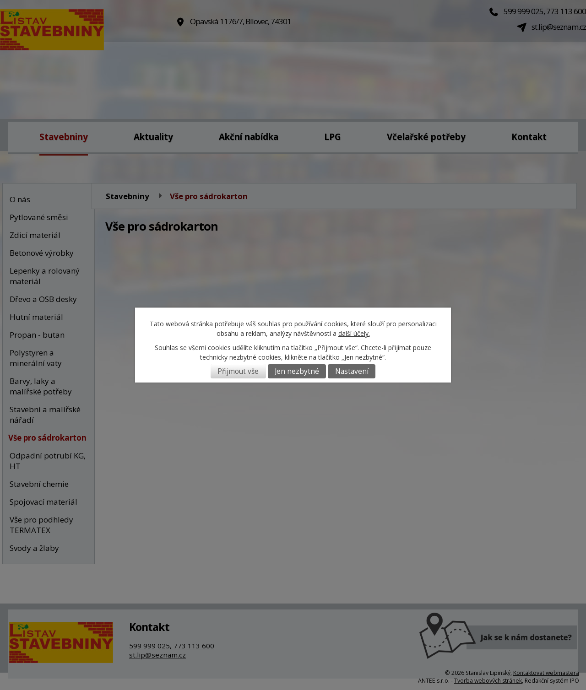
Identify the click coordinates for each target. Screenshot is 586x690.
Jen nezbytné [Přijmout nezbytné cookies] (297, 371)
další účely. (354, 333)
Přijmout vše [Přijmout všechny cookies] (238, 371)
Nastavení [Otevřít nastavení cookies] (352, 371)
